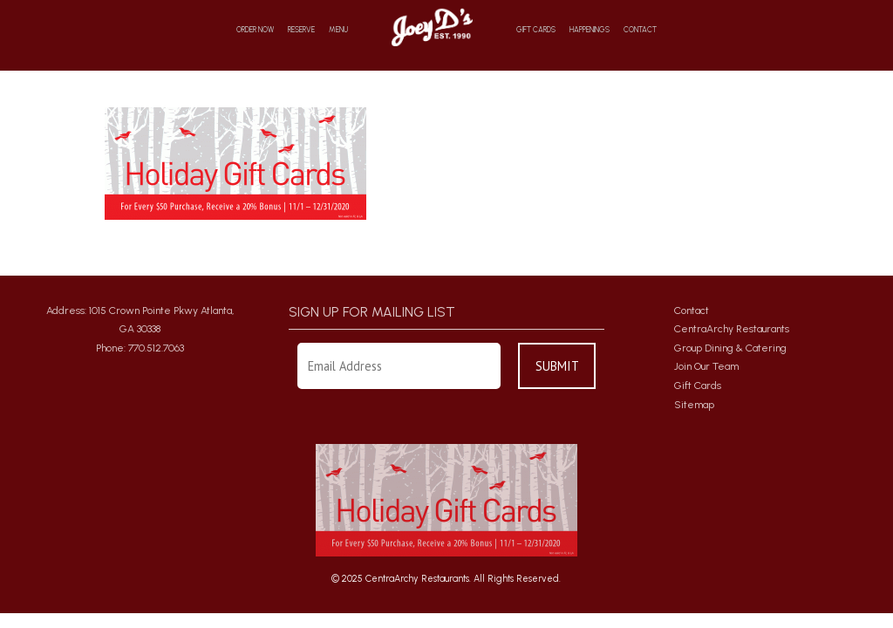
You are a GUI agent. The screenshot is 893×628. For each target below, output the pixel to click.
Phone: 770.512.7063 (140, 348)
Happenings (589, 30)
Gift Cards (536, 30)
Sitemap (694, 405)
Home (432, 26)
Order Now (255, 30)
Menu (338, 30)
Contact (640, 30)
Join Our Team (706, 366)
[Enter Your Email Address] (399, 366)
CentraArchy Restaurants (731, 329)
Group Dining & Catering (730, 348)
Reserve (301, 30)
